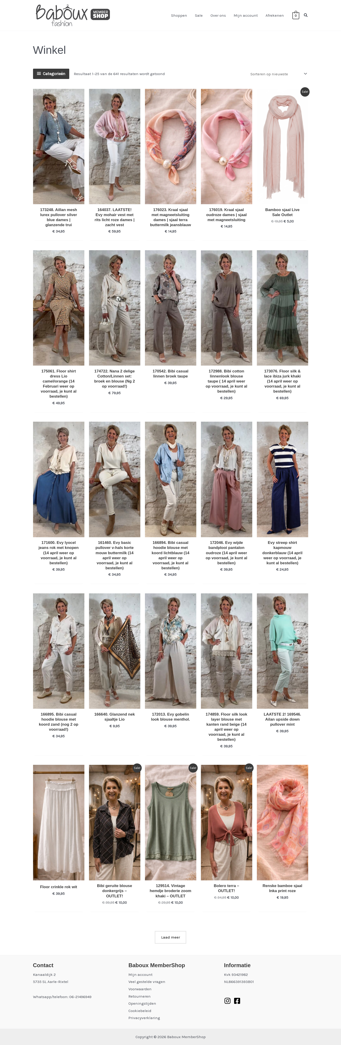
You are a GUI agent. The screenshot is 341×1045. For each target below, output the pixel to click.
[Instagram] (227, 1000)
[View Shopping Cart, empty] (295, 15)
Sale (199, 15)
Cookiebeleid (139, 1010)
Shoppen (179, 15)
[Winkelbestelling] (278, 74)
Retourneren (139, 996)
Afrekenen (275, 15)
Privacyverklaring (144, 1017)
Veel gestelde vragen (146, 981)
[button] (306, 15)
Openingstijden (142, 1003)
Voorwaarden (140, 989)
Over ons (218, 15)
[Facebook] (237, 1000)
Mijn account (246, 15)
